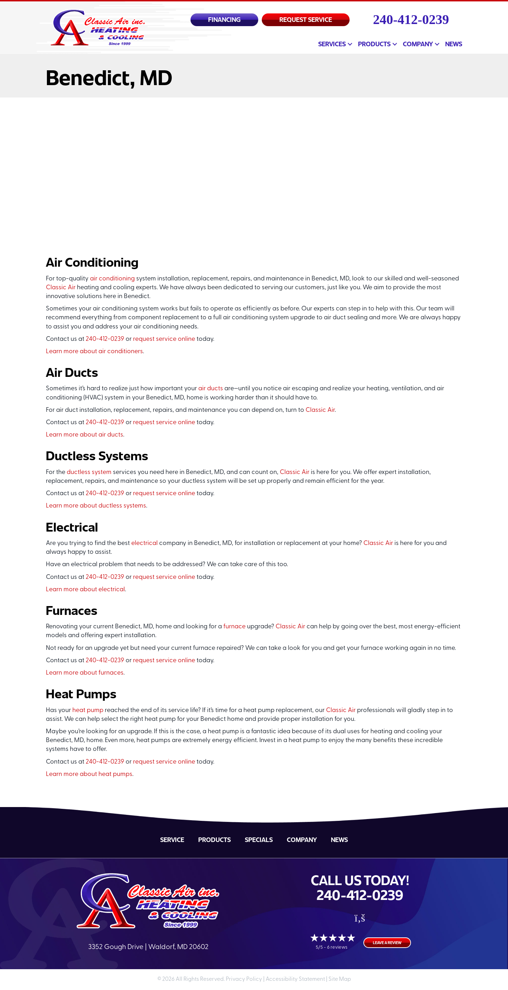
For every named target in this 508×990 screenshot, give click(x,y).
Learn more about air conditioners (94, 351)
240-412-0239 (411, 19)
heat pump (87, 710)
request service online (164, 339)
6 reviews (337, 947)
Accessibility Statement (295, 979)
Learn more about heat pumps (89, 774)
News (453, 44)
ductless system (89, 472)
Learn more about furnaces (84, 673)
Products (374, 44)
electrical (144, 543)
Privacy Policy (244, 979)
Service (172, 839)
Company (418, 44)
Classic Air (60, 287)
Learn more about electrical (85, 589)
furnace (234, 626)
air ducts (210, 388)
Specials (259, 839)
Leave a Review (387, 942)
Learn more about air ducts (84, 435)
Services (332, 44)
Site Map (339, 979)
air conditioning (112, 278)
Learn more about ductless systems (96, 506)
